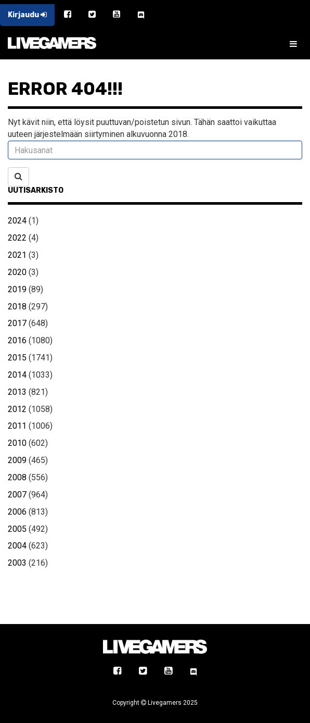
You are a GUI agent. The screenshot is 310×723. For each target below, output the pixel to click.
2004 (17, 546)
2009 (17, 460)
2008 (17, 477)
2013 (17, 392)
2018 (17, 306)
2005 (17, 529)
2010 (17, 443)
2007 (17, 495)
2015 (17, 358)
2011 (17, 426)
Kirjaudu (27, 14)
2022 (17, 238)
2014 (17, 375)
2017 (17, 323)
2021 (17, 255)
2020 (17, 272)
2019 (17, 289)
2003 (17, 563)
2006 (17, 512)
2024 (17, 221)
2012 (17, 409)
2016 (17, 340)
